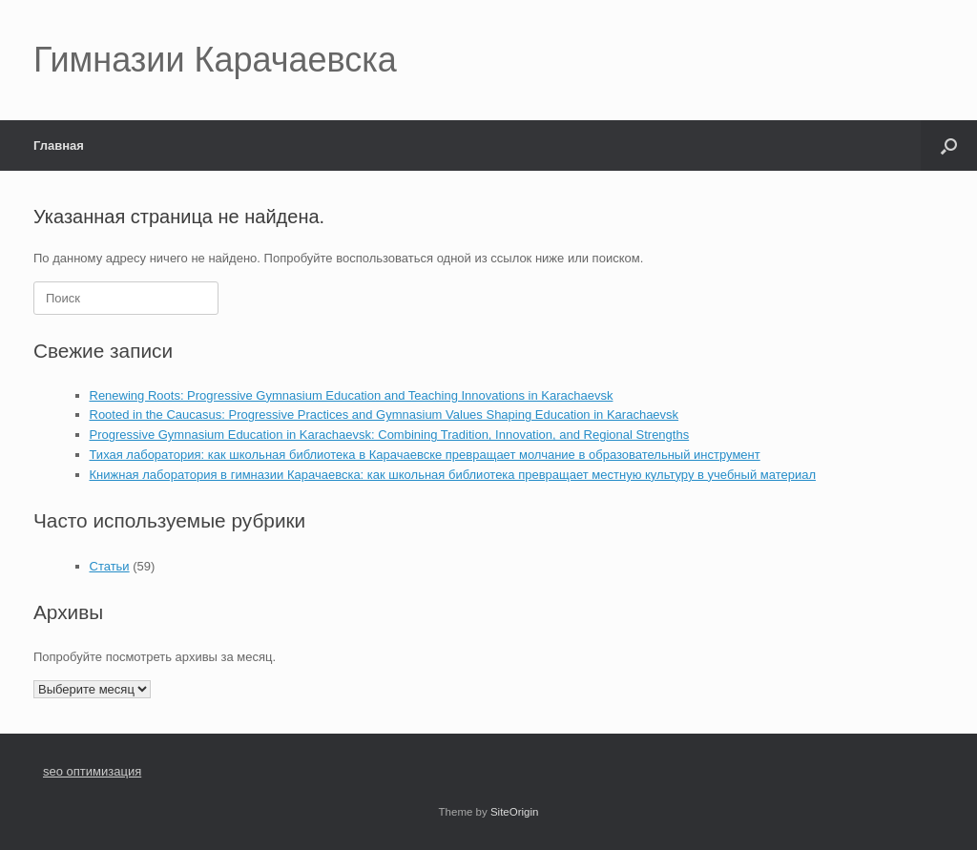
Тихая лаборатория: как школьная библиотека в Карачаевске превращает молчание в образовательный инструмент (425, 454)
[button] (949, 145)
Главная (58, 145)
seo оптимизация (92, 771)
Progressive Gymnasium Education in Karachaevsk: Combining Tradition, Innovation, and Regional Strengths (390, 434)
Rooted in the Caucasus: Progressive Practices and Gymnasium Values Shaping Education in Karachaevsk (384, 414)
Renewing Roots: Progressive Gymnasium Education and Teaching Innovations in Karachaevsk (351, 395)
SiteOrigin (514, 812)
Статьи (110, 566)
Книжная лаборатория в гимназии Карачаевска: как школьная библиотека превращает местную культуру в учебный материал (453, 474)
